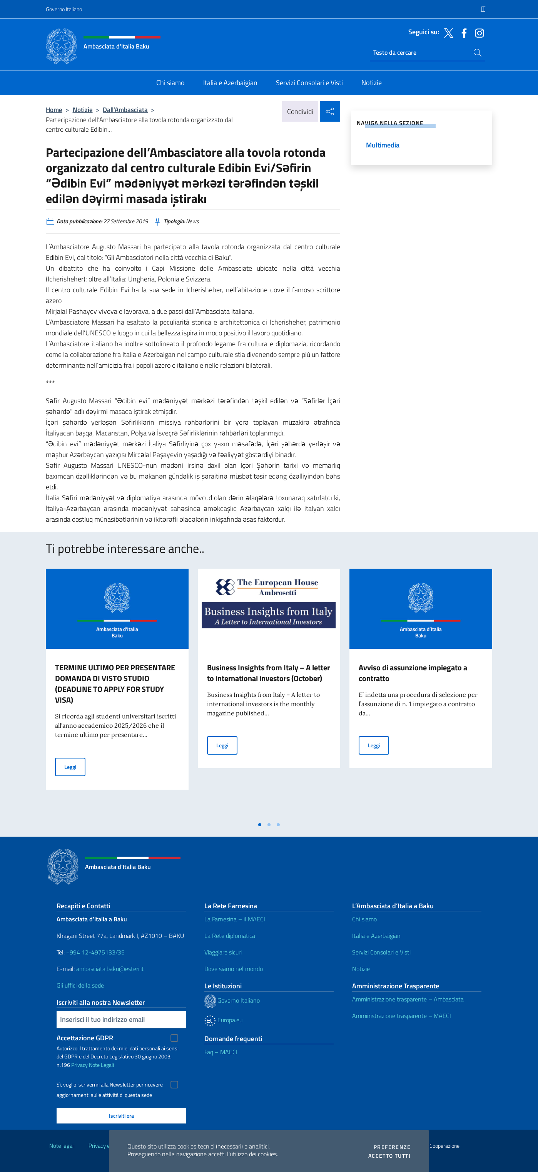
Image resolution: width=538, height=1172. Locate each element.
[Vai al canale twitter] (446, 32)
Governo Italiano (64, 9)
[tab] (259, 824)
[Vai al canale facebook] (462, 32)
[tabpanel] (117, 693)
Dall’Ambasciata (125, 109)
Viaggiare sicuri (223, 952)
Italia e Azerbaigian (376, 935)
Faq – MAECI (220, 1051)
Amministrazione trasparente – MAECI (401, 1015)
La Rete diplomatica (229, 935)
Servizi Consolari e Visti (381, 952)
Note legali (62, 1145)
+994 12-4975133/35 (95, 952)
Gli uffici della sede (80, 985)
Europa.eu (223, 1020)
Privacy (79, 1065)
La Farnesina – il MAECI (234, 919)
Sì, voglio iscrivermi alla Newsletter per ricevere (110, 1084)
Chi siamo (364, 919)
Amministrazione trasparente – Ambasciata (408, 999)
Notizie (83, 109)
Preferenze (392, 1147)
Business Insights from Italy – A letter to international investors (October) (268, 672)
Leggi (74, 766)
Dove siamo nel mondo (233, 968)
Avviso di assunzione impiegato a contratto (413, 672)
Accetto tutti (389, 1156)
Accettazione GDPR (85, 1038)
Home (54, 109)
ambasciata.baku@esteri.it (110, 968)
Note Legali (101, 1065)
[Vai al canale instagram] (477, 32)
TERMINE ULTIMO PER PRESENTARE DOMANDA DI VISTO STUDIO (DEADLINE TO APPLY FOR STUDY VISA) (115, 683)
